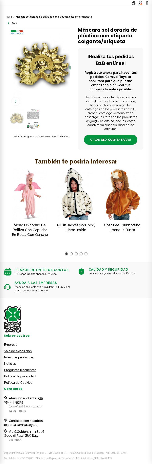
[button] (13, 68)
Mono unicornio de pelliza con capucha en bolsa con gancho (30, 230)
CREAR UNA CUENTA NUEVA (110, 140)
